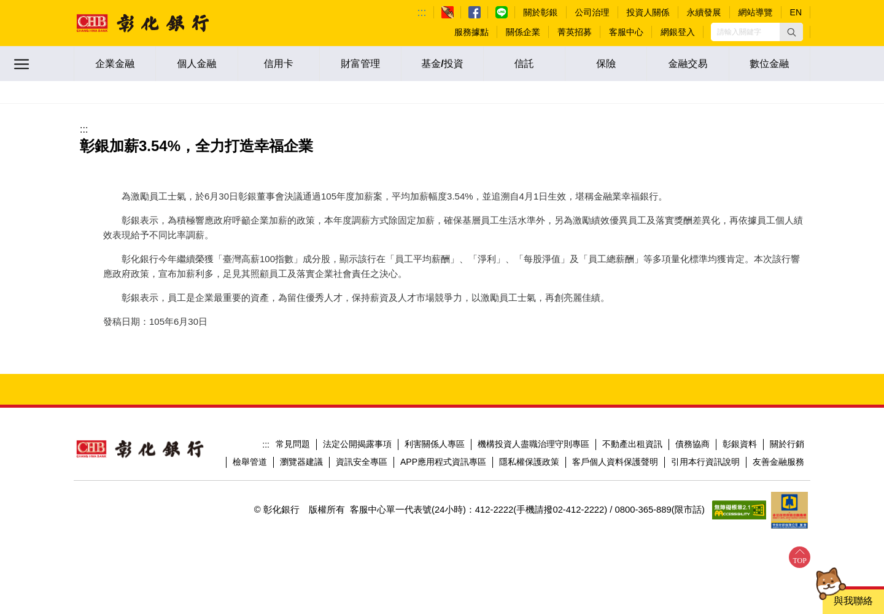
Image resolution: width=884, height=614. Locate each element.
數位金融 (769, 63)
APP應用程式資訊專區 (443, 462)
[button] (791, 32)
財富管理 (360, 63)
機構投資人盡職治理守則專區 (533, 444)
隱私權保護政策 (529, 462)
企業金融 (114, 63)
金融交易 (687, 63)
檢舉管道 (250, 462)
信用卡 (278, 63)
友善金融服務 (778, 462)
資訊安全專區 (361, 462)
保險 (606, 63)
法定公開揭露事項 (357, 444)
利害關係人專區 (435, 444)
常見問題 (293, 444)
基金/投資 (442, 63)
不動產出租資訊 (632, 444)
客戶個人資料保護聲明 (615, 462)
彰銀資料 (740, 444)
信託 (524, 63)
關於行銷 (787, 444)
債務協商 (692, 444)
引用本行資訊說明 (705, 462)
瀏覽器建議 (301, 462)
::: (422, 12)
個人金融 (196, 63)
